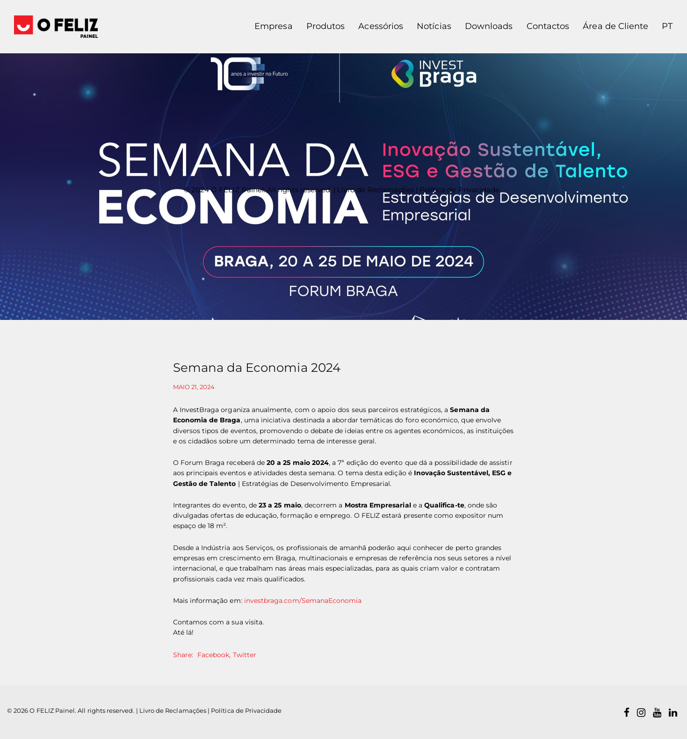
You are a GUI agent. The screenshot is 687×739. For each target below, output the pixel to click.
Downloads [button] (489, 26)
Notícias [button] (434, 26)
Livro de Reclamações (375, 189)
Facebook (213, 655)
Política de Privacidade (459, 189)
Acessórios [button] (380, 26)
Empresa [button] (273, 26)
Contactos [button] (548, 26)
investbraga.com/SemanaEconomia (303, 600)
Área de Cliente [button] (615, 26)
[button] (664, 26)
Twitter (244, 655)
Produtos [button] (325, 26)
